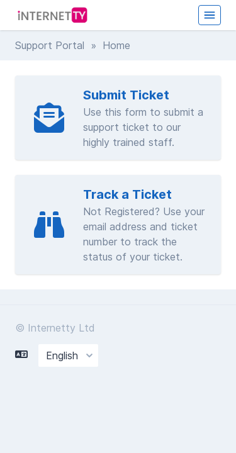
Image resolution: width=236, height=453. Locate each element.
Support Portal (49, 45)
